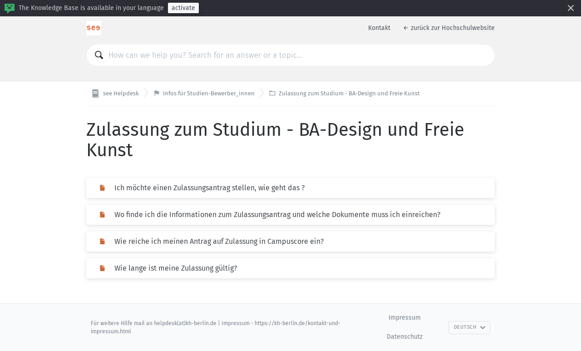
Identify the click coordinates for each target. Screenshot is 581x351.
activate (183, 8)
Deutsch (470, 327)
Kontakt (379, 28)
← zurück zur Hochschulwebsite (449, 28)
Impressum (405, 317)
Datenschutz (405, 337)
